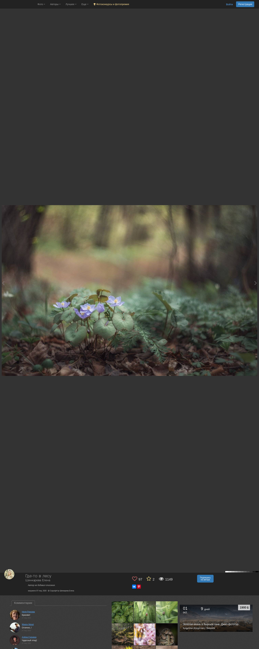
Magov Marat (28, 624)
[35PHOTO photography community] (18, 4)
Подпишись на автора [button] (205, 578)
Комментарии (23, 603)
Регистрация (245, 4)
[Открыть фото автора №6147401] (167, 612)
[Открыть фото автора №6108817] (123, 634)
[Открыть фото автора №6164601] (145, 612)
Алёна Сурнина (29, 637)
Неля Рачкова (28, 612)
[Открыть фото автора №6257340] (123, 612)
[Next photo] (255, 283)
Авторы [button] (55, 4)
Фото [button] (41, 4)
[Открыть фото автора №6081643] (167, 634)
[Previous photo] (3, 283)
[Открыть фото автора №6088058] (145, 634)
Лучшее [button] (71, 4)
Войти (229, 4)
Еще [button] (84, 4)
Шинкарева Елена (37, 580)
